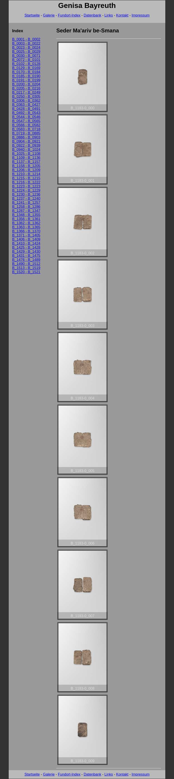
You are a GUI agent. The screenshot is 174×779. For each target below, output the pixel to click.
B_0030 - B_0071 (26, 56)
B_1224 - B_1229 (26, 190)
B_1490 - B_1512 (26, 264)
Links (108, 15)
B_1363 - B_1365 (26, 227)
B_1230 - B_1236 (26, 194)
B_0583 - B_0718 (26, 129)
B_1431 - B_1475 (26, 256)
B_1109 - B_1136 (26, 158)
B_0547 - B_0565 (26, 121)
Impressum (141, 15)
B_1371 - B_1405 (26, 235)
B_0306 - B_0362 (26, 100)
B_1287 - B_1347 (26, 211)
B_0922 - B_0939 (26, 145)
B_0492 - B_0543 (26, 113)
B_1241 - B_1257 (26, 202)
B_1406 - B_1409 (26, 239)
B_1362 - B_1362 (26, 223)
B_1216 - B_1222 (26, 182)
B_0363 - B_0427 (26, 105)
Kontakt (122, 15)
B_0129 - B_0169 (26, 68)
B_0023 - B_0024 (26, 47)
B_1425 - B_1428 (26, 247)
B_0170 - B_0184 (26, 72)
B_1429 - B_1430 (26, 251)
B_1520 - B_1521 (26, 272)
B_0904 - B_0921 (26, 141)
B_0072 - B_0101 (26, 60)
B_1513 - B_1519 (26, 268)
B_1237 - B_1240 (26, 198)
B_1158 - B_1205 (26, 166)
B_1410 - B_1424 (26, 243)
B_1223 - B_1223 (26, 186)
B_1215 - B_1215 (26, 178)
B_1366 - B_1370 (26, 231)
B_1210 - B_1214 (26, 174)
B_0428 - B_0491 (26, 109)
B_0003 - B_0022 (26, 43)
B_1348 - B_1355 (26, 215)
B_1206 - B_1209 (26, 170)
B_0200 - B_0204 (26, 84)
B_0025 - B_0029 (26, 52)
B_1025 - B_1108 (26, 154)
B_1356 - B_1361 (26, 219)
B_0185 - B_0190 (26, 76)
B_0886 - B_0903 (26, 137)
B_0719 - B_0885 (26, 133)
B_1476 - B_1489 (26, 260)
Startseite (32, 15)
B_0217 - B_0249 (26, 92)
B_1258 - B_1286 (26, 207)
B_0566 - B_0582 (26, 125)
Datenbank (92, 15)
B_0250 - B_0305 (26, 96)
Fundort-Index (69, 15)
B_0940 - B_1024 (26, 149)
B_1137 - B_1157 (26, 162)
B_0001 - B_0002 (26, 39)
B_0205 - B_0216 (26, 88)
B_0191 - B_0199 (26, 80)
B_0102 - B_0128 (26, 64)
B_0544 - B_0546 (26, 117)
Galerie (49, 15)
